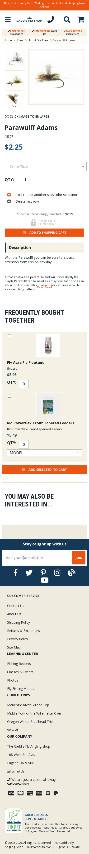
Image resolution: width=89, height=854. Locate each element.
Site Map (14, 647)
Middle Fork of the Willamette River (34, 713)
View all (13, 730)
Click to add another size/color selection (46, 194)
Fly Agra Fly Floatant (25, 362)
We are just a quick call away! (31, 781)
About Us (14, 614)
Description (20, 247)
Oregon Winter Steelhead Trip (30, 721)
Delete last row (27, 201)
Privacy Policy (17, 639)
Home (8, 40)
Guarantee (16, 32)
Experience (72, 32)
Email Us (16, 771)
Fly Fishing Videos (20, 688)
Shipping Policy (18, 622)
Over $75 (44, 32)
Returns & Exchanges (23, 630)
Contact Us (15, 605)
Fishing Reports (19, 663)
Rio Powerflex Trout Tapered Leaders (40, 422)
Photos (12, 680)
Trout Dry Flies (38, 40)
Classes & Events (20, 672)
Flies (20, 40)
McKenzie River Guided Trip (28, 705)
